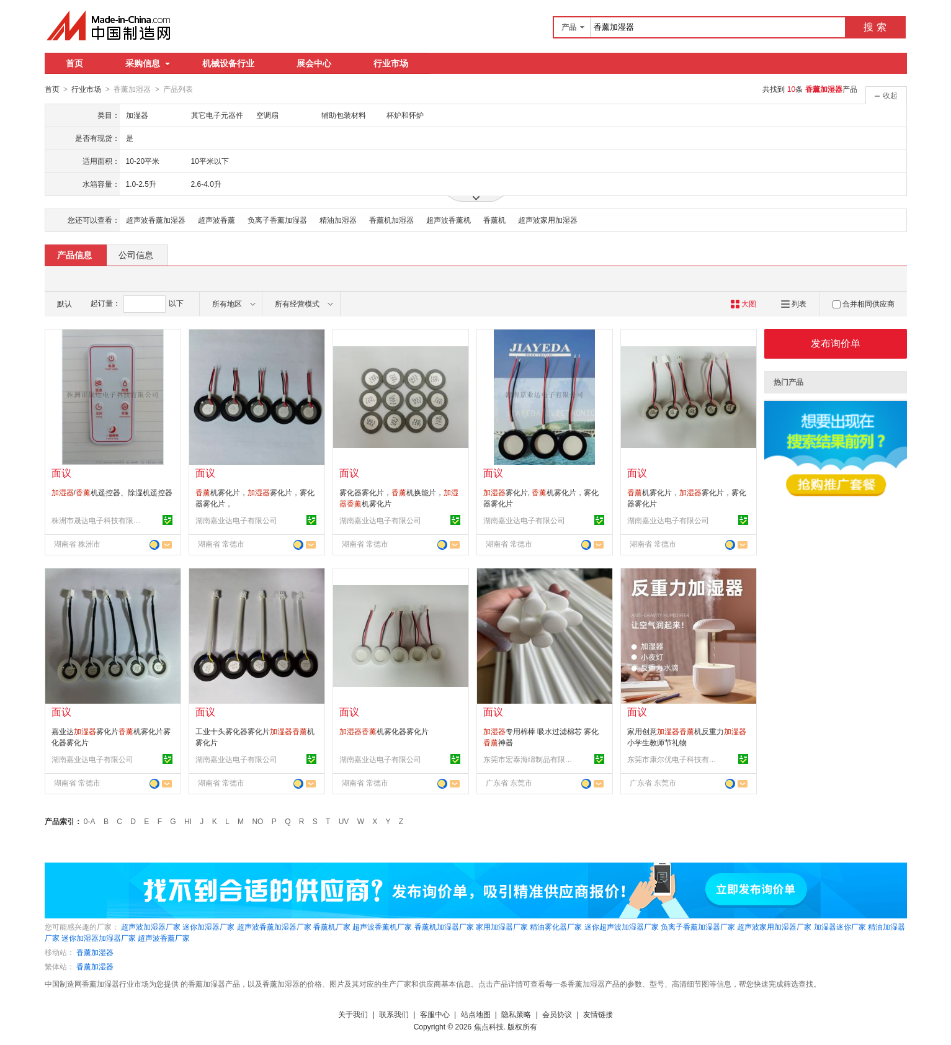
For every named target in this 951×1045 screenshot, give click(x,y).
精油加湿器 (338, 219)
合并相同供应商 (864, 303)
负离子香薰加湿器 (277, 219)
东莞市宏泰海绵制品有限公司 (529, 759)
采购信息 (147, 63)
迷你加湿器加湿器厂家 (98, 937)
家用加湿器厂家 (502, 926)
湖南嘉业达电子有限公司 (236, 520)
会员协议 (557, 1014)
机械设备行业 (228, 63)
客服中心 (435, 1014)
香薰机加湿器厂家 (444, 926)
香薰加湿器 (95, 952)
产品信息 (74, 254)
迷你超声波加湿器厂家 (621, 926)
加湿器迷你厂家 (840, 926)
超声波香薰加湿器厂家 (274, 926)
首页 (74, 63)
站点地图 (476, 1014)
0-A (90, 821)
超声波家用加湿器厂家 (774, 926)
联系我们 (394, 1014)
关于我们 (353, 1014)
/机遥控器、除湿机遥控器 (111, 492)
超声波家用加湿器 (548, 219)
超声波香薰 (216, 219)
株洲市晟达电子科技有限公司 (98, 520)
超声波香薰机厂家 (382, 926)
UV (344, 821)
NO (257, 821)
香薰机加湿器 (391, 219)
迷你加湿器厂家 (208, 926)
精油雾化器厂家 (556, 926)
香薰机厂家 (331, 926)
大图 (743, 303)
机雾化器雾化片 (384, 731)
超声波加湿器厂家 (151, 926)
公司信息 (135, 254)
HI (188, 821)
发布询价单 (835, 343)
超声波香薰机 (448, 219)
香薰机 (494, 219)
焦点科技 (489, 1026)
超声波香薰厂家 (164, 937)
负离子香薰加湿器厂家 (698, 926)
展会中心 (314, 63)
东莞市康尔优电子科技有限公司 (673, 759)
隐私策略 (516, 1014)
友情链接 (598, 1014)
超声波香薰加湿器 (155, 219)
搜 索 (875, 27)
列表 (793, 303)
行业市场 (390, 63)
